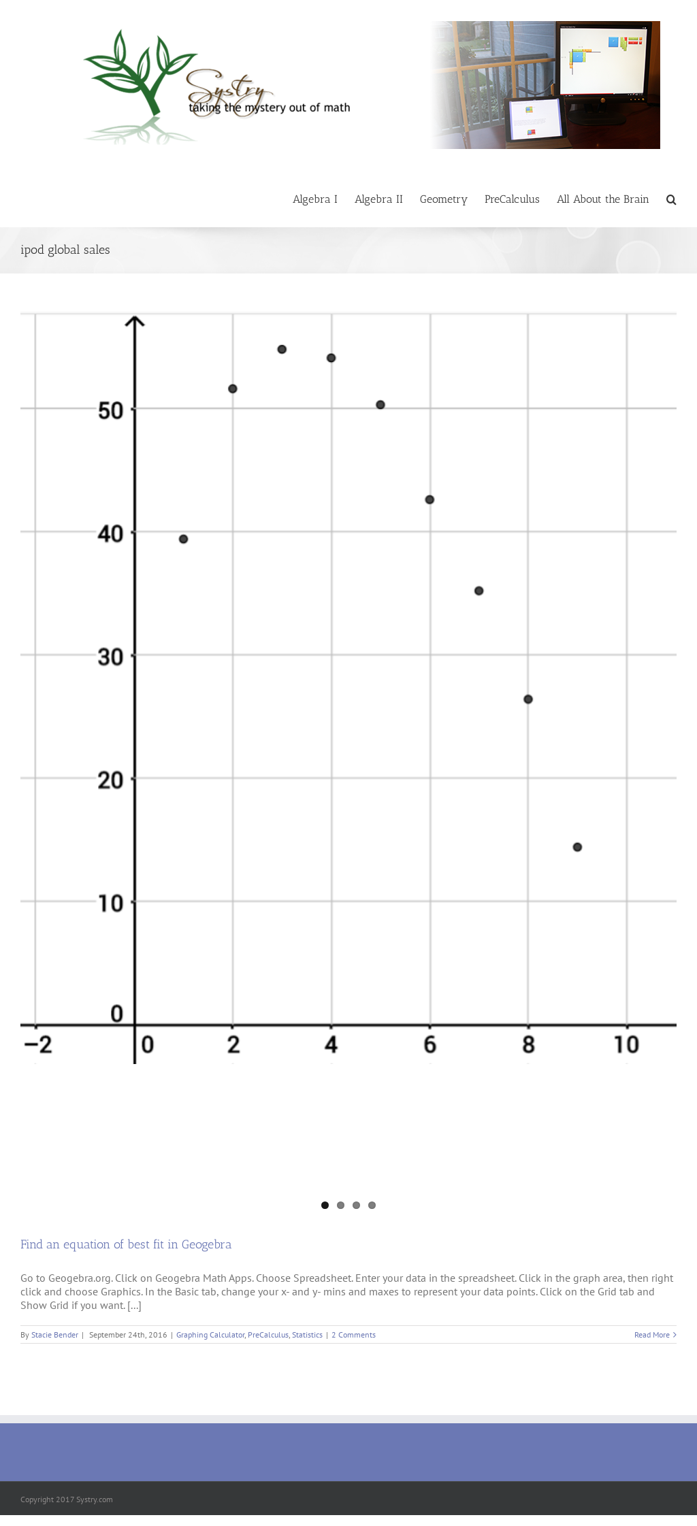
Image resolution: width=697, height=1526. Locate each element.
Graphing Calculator (210, 1334)
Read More (652, 1334)
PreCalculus (268, 1334)
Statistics (307, 1334)
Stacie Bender (54, 1334)
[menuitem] (324, 198)
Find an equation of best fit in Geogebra (126, 1244)
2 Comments (353, 1334)
